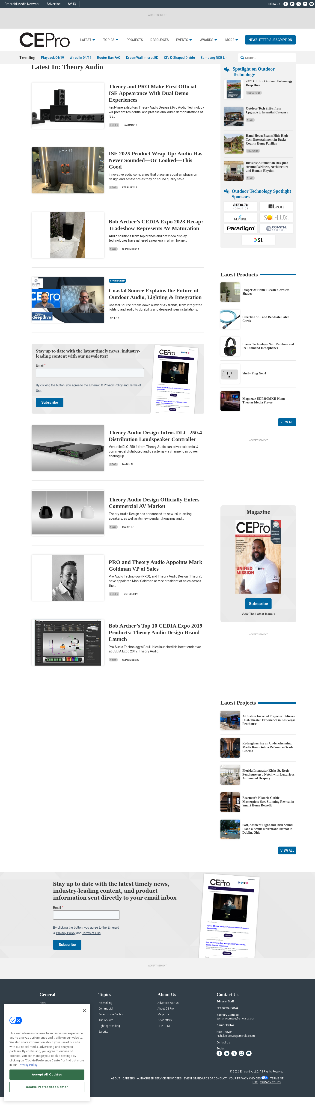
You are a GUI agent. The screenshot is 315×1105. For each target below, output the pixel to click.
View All (287, 435)
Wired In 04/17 (80, 57)
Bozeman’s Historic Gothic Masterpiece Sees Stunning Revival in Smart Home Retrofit (268, 814)
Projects (135, 40)
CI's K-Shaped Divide (179, 57)
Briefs (114, 138)
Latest (85, 40)
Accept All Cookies (47, 1074)
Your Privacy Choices (245, 1091)
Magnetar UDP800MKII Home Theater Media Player (263, 413)
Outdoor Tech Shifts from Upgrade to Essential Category (267, 123)
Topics (109, 40)
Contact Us (223, 1055)
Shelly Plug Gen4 (254, 386)
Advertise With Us (168, 1015)
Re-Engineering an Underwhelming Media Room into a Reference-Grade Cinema (267, 760)
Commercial (105, 1021)
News (113, 200)
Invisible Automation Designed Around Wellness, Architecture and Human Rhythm (267, 179)
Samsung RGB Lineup (217, 57)
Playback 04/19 (52, 57)
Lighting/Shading (109, 1038)
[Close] (84, 1011)
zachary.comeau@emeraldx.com (236, 1031)
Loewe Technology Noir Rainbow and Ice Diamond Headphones (268, 359)
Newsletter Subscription (270, 40)
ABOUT (115, 1091)
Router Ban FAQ (108, 57)
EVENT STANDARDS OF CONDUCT (205, 1091)
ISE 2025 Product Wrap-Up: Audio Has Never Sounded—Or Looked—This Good (155, 173)
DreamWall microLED (142, 57)
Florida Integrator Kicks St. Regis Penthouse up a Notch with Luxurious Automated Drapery (268, 787)
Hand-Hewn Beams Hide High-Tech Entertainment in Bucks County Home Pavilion (267, 152)
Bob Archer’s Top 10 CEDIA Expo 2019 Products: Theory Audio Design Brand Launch (155, 645)
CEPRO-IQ (164, 1038)
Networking (105, 1015)
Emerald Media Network (22, 4)
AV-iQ (72, 4)
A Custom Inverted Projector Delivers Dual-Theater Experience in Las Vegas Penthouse (268, 733)
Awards (206, 40)
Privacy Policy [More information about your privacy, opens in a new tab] (28, 1064)
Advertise (54, 4)
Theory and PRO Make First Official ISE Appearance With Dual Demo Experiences (152, 106)
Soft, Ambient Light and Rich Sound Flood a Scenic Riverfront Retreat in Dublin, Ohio (267, 841)
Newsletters (165, 1033)
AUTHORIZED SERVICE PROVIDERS (159, 1091)
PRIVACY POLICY (270, 1095)
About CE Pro (166, 1021)
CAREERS (128, 1091)
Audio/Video (105, 1033)
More (229, 40)
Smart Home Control (110, 1027)
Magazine (163, 1027)
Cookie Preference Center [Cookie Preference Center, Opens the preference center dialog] (47, 1087)
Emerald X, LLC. (249, 1084)
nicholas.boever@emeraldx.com (236, 1048)
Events (182, 40)
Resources (159, 40)
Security (103, 1044)
